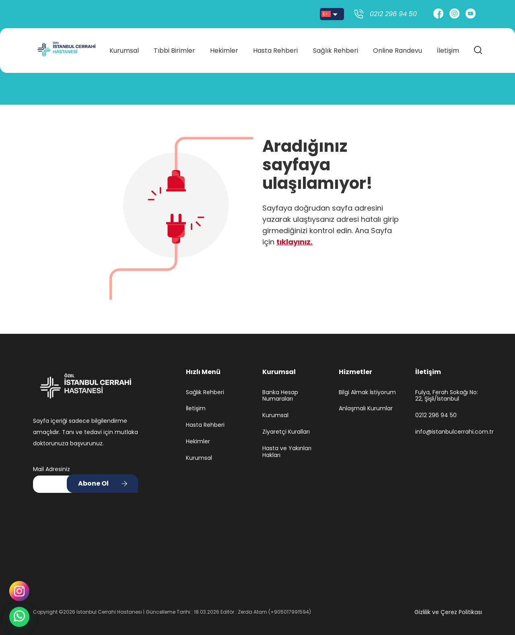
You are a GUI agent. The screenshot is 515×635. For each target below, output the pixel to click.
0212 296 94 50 (436, 415)
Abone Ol (93, 483)
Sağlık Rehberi (335, 49)
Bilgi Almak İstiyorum (367, 392)
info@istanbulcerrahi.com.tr (448, 431)
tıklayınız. (294, 242)
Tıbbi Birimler (174, 49)
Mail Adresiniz (51, 469)
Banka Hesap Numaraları (280, 396)
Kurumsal (124, 49)
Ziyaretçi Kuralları (286, 431)
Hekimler (224, 49)
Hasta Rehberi (275, 49)
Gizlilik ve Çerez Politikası (448, 612)
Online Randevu (397, 49)
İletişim (448, 49)
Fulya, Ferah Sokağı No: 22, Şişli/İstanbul (446, 396)
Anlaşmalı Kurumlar (366, 408)
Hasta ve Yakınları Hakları (286, 452)
